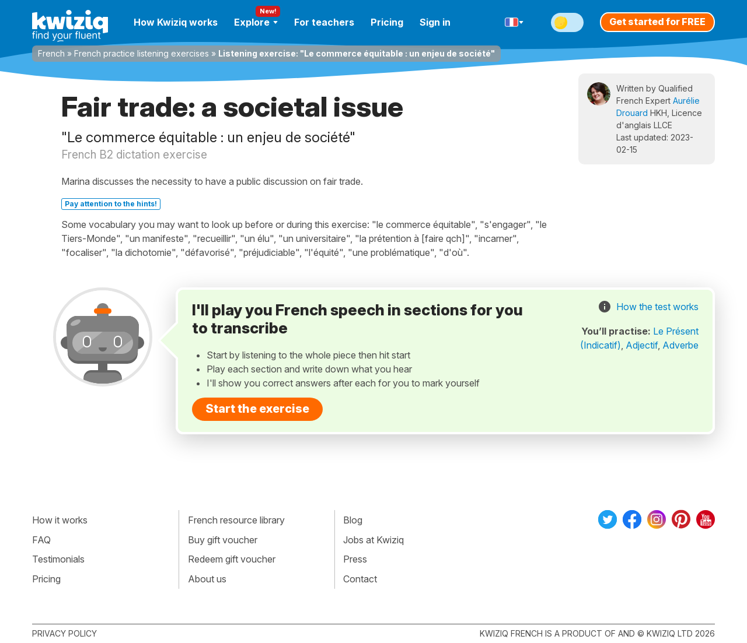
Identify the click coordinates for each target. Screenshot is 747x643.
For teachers (324, 22)
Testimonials (58, 559)
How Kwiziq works (176, 22)
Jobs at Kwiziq (373, 540)
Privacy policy (64, 633)
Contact (360, 579)
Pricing (387, 22)
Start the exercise (257, 409)
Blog (352, 520)
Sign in (435, 22)
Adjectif (642, 345)
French (51, 53)
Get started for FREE (657, 21)
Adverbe (680, 345)
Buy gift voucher (222, 540)
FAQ (41, 540)
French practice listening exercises (141, 53)
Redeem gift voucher (231, 559)
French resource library (236, 520)
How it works (60, 520)
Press (355, 559)
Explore (256, 22)
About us (207, 579)
